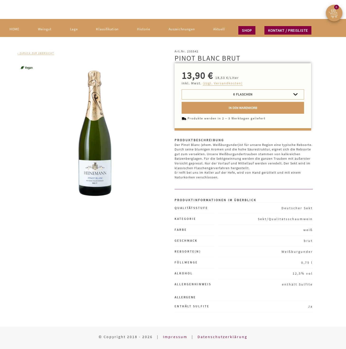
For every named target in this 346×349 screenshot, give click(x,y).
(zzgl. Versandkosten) (223, 83)
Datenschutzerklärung (222, 336)
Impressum (175, 336)
